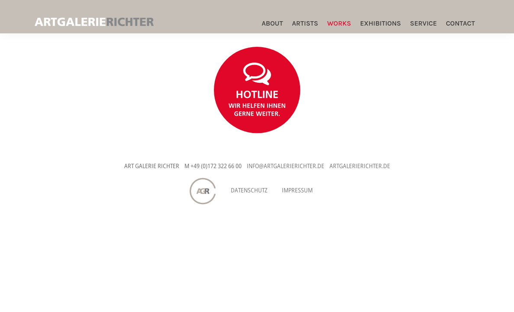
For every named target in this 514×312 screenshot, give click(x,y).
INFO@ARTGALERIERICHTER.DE (285, 166)
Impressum (297, 190)
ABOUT (272, 23)
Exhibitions (380, 23)
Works (339, 23)
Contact (460, 23)
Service (423, 23)
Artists (305, 23)
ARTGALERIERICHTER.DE (360, 166)
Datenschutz (249, 190)
